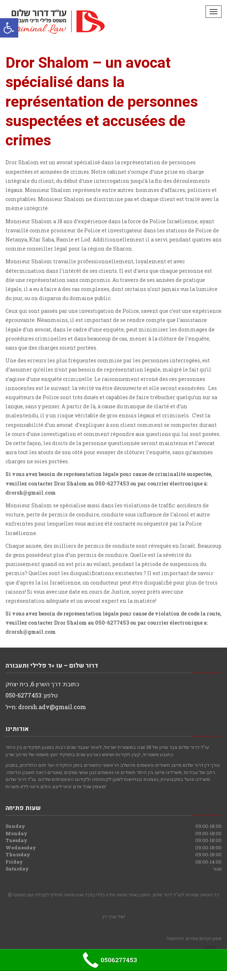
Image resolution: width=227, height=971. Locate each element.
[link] (9, 28)
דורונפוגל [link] (175, 938)
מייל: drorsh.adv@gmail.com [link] (45, 707)
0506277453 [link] (109, 960)
